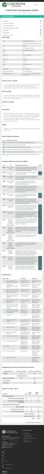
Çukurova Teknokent (28, 441)
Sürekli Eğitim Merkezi (28, 436)
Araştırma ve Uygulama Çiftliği (29, 438)
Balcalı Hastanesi (27, 433)
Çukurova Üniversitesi (7, 0)
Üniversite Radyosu (27, 434)
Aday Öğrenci (14, 0)
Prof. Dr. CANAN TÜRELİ (27, 73)
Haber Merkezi (27, 440)
